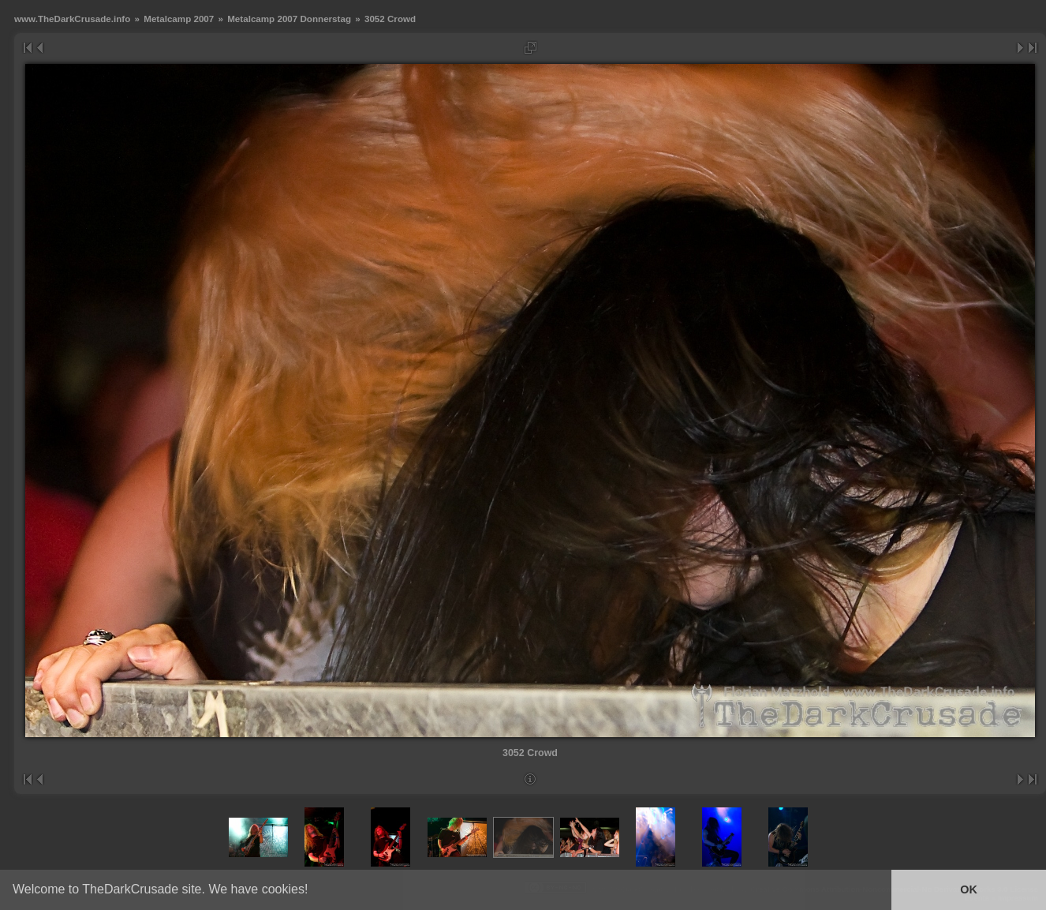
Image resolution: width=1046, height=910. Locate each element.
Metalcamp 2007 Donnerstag (289, 18)
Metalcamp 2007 (179, 18)
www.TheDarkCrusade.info (72, 18)
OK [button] (968, 889)
